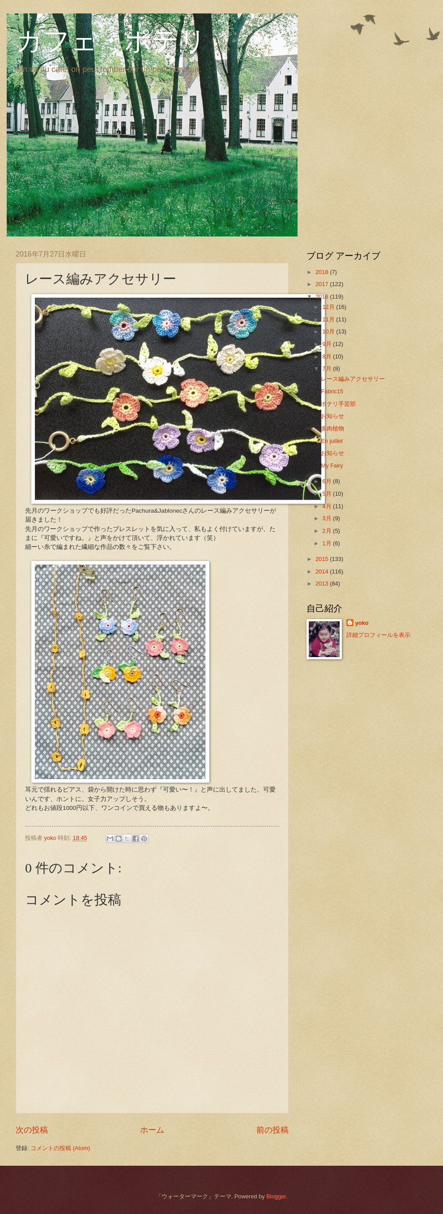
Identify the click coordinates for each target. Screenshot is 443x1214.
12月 (329, 307)
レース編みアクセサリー (353, 378)
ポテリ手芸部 (338, 403)
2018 (322, 272)
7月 (327, 368)
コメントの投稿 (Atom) (60, 1148)
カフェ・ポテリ (111, 41)
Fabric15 (332, 391)
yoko (362, 623)
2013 (322, 583)
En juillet (332, 441)
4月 (327, 506)
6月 (327, 481)
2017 (322, 284)
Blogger (276, 1196)
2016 (322, 296)
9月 (327, 344)
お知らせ (332, 416)
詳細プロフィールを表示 (378, 635)
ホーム (152, 1129)
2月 (327, 530)
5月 (327, 493)
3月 (327, 518)
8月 (327, 356)
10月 (329, 331)
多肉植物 (332, 428)
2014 (322, 571)
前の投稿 (272, 1129)
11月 (329, 319)
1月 (327, 543)
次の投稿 (32, 1129)
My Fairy (332, 465)
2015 (322, 559)
